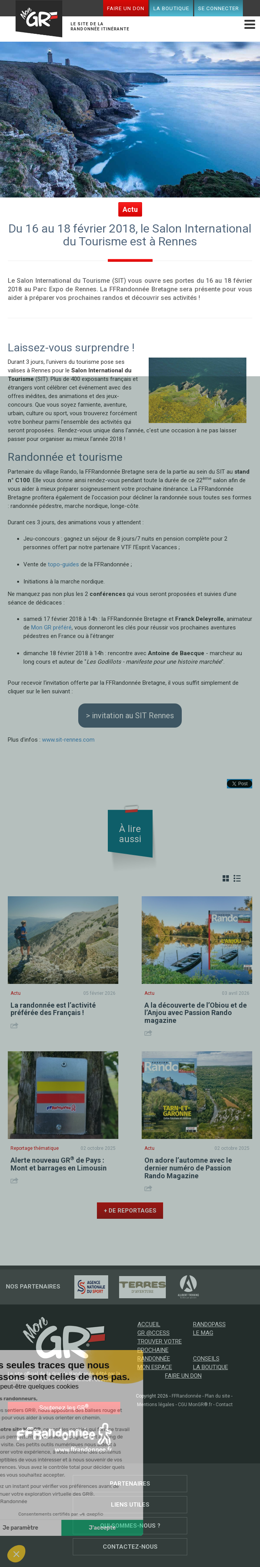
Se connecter (218, 8)
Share (15, 1025)
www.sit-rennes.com (68, 739)
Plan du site (217, 1396)
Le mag (203, 1332)
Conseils (206, 1358)
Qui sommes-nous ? (130, 1525)
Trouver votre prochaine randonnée (159, 1350)
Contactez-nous (130, 1546)
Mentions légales (155, 1404)
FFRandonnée (186, 1396)
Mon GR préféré (51, 627)
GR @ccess (153, 1332)
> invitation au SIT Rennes (130, 715)
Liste (237, 878)
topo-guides (63, 564)
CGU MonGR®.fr (195, 1404)
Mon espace (154, 1367)
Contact (224, 1404)
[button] (16, 1553)
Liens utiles (130, 1504)
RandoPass (209, 1324)
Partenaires (130, 1483)
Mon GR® (39, 19)
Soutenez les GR (64, 1407)
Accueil (148, 1324)
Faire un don (125, 8)
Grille (226, 878)
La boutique (171, 8)
